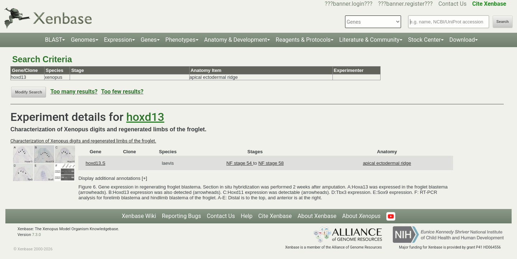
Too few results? (122, 91)
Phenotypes (181, 39)
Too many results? (73, 91)
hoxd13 (145, 117)
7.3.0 (36, 234)
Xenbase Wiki (139, 216)
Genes (149, 39)
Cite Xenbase (275, 216)
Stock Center (424, 39)
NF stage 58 (271, 163)
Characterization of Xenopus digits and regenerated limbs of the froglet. (83, 141)
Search (503, 21)
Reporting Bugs (181, 216)
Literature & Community (369, 39)
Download (462, 39)
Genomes (83, 39)
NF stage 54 (239, 163)
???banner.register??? (405, 3)
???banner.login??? (349, 3)
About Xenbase (317, 216)
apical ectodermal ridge (387, 163)
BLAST (53, 39)
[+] (144, 178)
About (361, 216)
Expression (118, 39)
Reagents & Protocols (303, 39)
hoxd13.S (95, 163)
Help (246, 216)
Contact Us (452, 3)
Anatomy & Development (235, 39)
